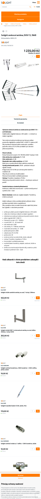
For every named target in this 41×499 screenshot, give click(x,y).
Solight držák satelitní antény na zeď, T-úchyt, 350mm (18, 292)
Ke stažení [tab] (20, 123)
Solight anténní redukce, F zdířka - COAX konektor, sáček (18, 443)
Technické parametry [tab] (20, 119)
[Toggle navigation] (38, 2)
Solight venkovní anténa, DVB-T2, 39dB (12, 25)
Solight (6, 24)
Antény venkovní (33, 24)
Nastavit (20, 478)
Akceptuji (20, 475)
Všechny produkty (20, 14)
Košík (37, 6)
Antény (24, 24)
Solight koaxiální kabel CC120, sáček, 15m (13, 406)
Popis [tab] (20, 115)
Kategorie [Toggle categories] (20, 19)
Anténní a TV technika (15, 24)
